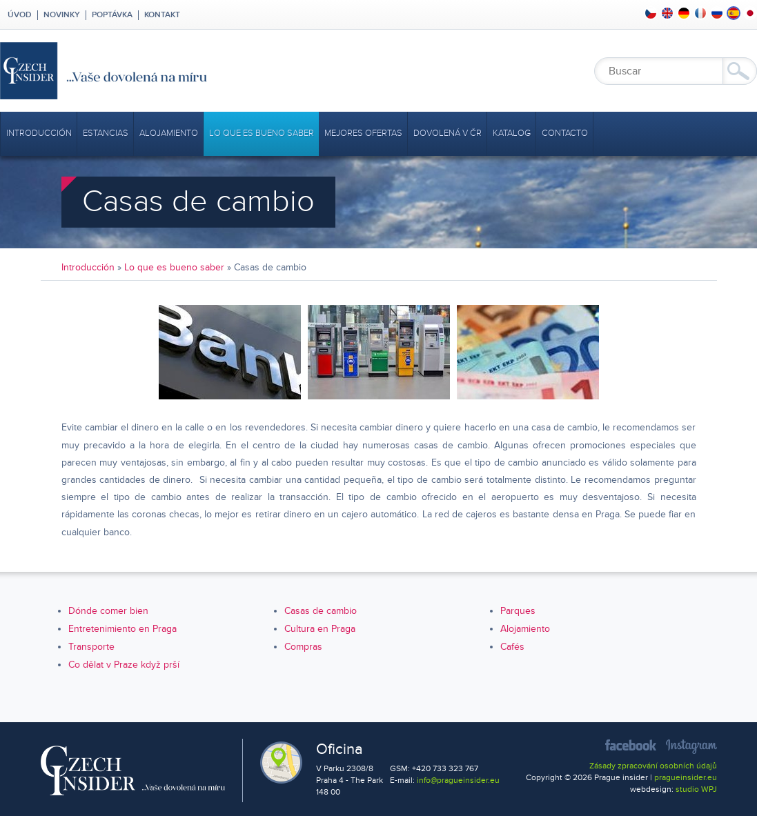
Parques (517, 611)
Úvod (19, 15)
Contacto (565, 133)
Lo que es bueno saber (261, 133)
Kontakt (162, 15)
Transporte (91, 647)
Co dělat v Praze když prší (123, 664)
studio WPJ (696, 789)
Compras (303, 647)
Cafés (512, 647)
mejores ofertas (363, 133)
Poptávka (112, 15)
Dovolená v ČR (447, 133)
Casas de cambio (320, 611)
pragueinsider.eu (685, 778)
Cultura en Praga (319, 629)
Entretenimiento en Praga (122, 629)
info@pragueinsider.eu (458, 780)
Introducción (39, 133)
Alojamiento (168, 133)
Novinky (61, 15)
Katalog (512, 133)
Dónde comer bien (108, 611)
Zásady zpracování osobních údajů (653, 766)
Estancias (105, 133)
